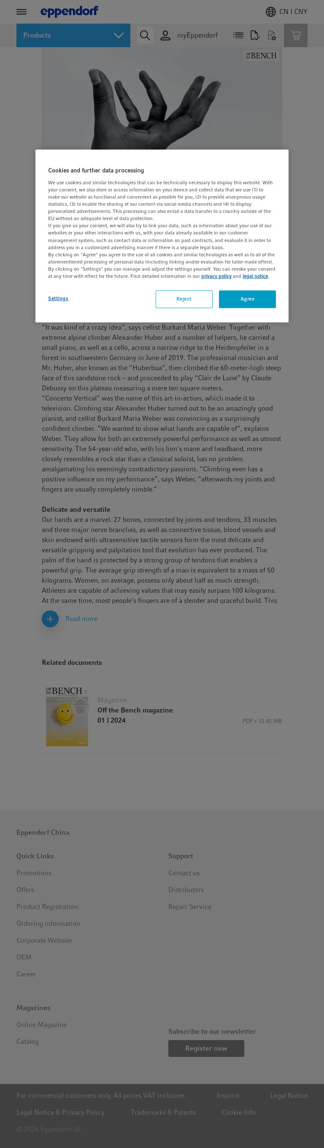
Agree (247, 299)
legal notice (255, 276)
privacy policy (216, 276)
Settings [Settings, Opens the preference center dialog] (58, 298)
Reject (183, 299)
